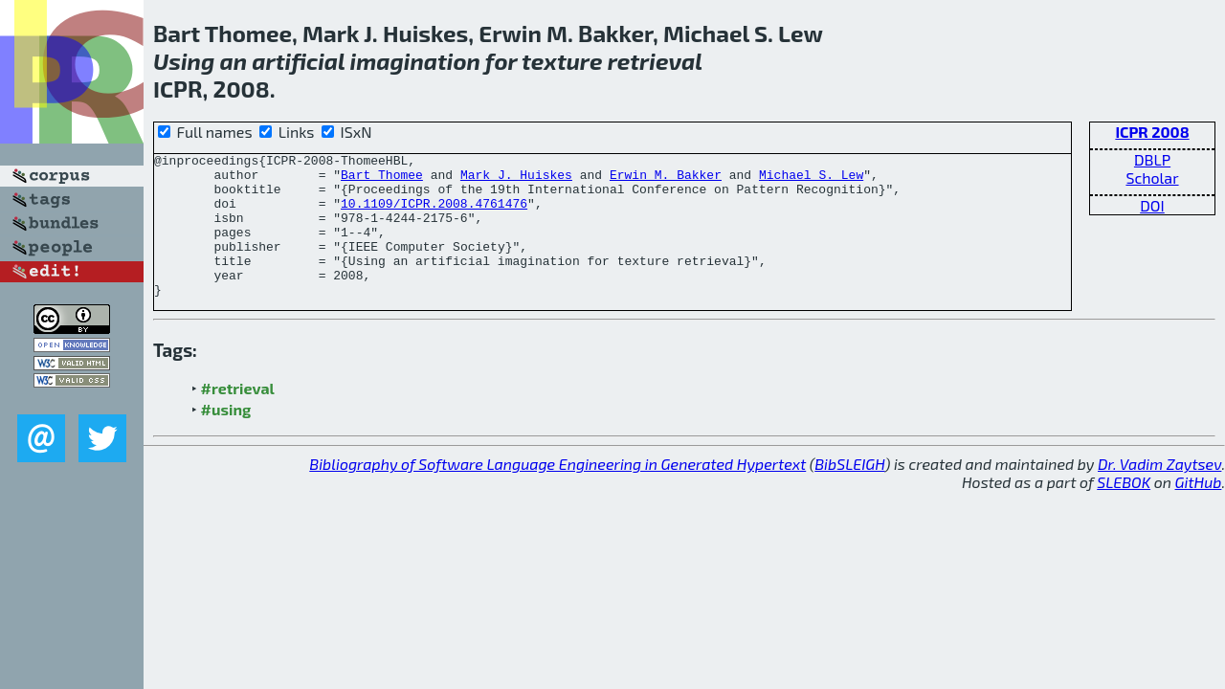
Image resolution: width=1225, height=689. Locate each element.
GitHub (1198, 510)
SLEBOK (1123, 510)
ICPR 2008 (1152, 131)
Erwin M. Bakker (666, 180)
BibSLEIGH (849, 492)
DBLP (1152, 159)
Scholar (1151, 177)
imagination (415, 61)
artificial (298, 61)
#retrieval (238, 417)
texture (562, 61)
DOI (1152, 205)
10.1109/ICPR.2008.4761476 (434, 214)
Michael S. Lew (811, 180)
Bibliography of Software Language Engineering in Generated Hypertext (557, 492)
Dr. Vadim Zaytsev (1159, 492)
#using (226, 438)
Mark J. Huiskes (516, 180)
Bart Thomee (382, 180)
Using (183, 61)
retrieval (655, 61)
